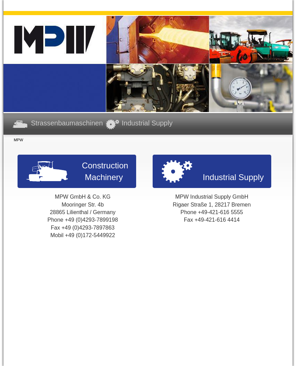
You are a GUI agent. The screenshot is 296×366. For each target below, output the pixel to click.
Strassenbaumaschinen (67, 123)
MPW (18, 140)
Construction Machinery (105, 171)
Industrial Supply (147, 123)
